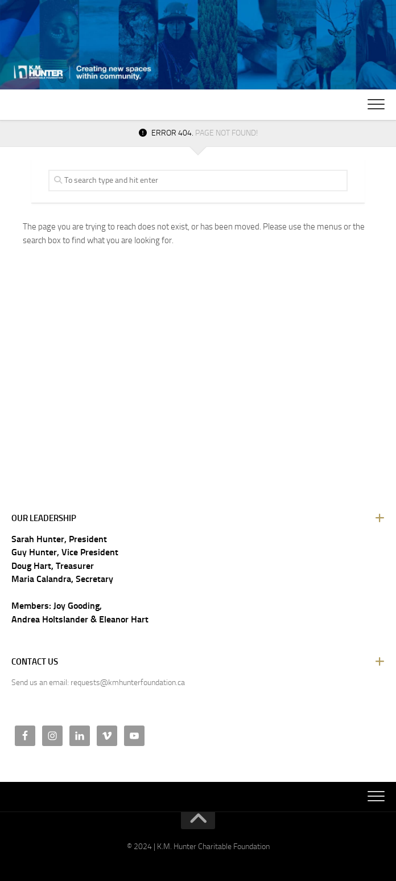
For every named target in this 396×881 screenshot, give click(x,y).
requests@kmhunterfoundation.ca (128, 682)
